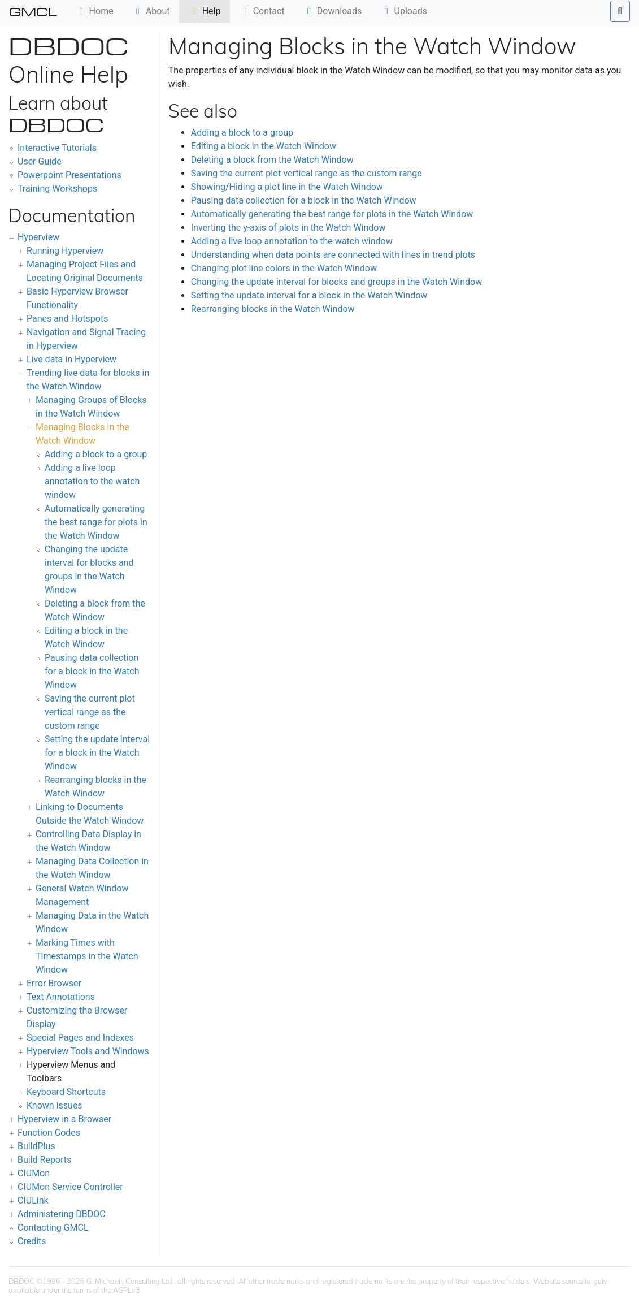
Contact (262, 11)
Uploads (404, 11)
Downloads (332, 11)
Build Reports (44, 1159)
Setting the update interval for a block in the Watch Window (97, 753)
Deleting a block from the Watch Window (272, 159)
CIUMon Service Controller (70, 1186)
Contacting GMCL (53, 1227)
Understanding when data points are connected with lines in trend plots (333, 254)
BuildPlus (36, 1146)
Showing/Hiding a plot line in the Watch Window (287, 186)
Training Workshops (57, 188)
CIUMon (34, 1173)
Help (205, 11)
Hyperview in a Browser (64, 1119)
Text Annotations (61, 997)
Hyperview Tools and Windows (88, 1051)
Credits (32, 1241)
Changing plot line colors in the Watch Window (284, 268)
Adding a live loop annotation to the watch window (92, 481)
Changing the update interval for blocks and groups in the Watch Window (336, 281)
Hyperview (38, 237)
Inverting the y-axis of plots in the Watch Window (288, 227)
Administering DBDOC (62, 1214)
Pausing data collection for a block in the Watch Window (92, 671)
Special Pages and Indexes (80, 1037)
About (151, 11)
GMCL (33, 11)
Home (95, 11)
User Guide (40, 161)
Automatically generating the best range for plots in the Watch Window (96, 522)
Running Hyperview (65, 250)
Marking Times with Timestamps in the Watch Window (87, 956)
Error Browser (54, 983)
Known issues (54, 1105)
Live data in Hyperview (71, 359)
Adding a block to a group (96, 454)
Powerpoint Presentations (69, 175)
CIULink (33, 1200)
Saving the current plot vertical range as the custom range (90, 712)
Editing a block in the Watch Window (263, 146)
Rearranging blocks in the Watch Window (273, 309)
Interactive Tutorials (57, 147)
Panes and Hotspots (67, 318)
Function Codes (49, 1132)
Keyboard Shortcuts (66, 1091)
